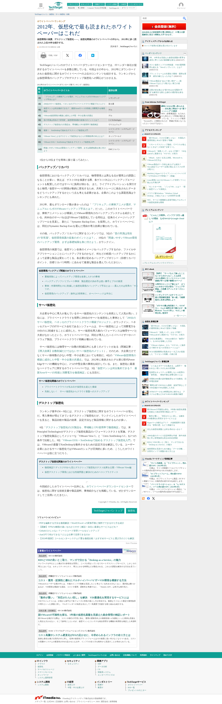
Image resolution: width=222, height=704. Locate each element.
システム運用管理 (45, 678)
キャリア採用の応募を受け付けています (160, 46)
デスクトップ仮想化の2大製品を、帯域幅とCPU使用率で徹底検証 (71, 124)
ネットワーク (43, 675)
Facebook (148, 498)
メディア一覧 (40, 701)
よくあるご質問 (79, 655)
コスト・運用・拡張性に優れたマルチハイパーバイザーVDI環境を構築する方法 (82, 580)
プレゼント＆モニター (137, 690)
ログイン (39, 655)
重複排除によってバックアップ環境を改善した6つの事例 (72, 277)
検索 (184, 18)
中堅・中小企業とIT (76, 687)
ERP (99, 664)
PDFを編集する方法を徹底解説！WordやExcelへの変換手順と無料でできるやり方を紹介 (81, 523)
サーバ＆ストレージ (46, 669)
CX (99, 669)
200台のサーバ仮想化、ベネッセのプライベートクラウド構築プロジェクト (75, 104)
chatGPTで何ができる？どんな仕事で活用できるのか (64, 534)
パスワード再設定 (63, 655)
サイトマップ (155, 655)
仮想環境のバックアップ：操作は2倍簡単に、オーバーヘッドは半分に (79, 293)
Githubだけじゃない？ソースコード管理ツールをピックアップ (69, 531)
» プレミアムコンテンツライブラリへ (158, 263)
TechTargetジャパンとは (97, 655)
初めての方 (167, 655)
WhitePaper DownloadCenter (129, 551)
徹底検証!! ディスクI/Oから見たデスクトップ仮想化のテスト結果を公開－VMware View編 (88, 467)
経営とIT (71, 685)
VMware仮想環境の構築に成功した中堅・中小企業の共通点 (68, 116)
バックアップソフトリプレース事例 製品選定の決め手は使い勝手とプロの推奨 (83, 281)
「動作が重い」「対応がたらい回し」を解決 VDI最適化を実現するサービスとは (83, 597)
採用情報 (113, 701)
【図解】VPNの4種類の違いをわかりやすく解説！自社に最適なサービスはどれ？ (78, 527)
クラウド (41, 664)
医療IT (100, 685)
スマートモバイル (45, 672)
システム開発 (43, 685)
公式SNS (50, 701)
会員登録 (49, 655)
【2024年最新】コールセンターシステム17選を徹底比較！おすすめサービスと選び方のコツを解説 (86, 538)
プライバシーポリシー (86, 701)
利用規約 (143, 655)
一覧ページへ (180, 316)
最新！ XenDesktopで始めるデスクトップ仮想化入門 (66, 130)
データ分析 (102, 667)
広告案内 (59, 701)
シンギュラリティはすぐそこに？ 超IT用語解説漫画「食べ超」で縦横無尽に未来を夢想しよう (170, 297)
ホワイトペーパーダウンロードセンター (108, 486)
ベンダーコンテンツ (153, 53)
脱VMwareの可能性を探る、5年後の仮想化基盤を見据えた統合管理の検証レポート (84, 614)
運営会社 (104, 701)
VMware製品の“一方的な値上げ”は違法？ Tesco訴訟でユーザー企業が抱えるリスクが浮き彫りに (166, 166)
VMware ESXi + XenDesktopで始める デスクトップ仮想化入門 (69, 142)
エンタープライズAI (106, 675)
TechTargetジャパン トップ (108, 510)
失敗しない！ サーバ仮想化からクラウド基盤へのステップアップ (77, 391)
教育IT (100, 687)
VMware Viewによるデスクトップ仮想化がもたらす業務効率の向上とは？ (74, 136)
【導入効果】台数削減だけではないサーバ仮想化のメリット (70, 351)
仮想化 (131, 510)
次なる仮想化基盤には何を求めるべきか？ (164, 429)
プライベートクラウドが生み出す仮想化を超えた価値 (71, 387)
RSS (143, 498)
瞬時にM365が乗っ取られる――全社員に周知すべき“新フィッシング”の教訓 (173, 108)
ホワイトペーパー (135, 685)
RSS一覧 (131, 687)
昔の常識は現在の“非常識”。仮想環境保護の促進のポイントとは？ (71, 120)
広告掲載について (130, 655)
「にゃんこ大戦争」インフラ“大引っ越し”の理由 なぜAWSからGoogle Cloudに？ (166, 218)
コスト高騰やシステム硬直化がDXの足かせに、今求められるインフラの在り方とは (84, 635)
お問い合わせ (115, 655)
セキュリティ (73, 664)
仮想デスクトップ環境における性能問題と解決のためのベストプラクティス (81, 472)
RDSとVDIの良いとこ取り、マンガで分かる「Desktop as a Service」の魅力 (79, 560)
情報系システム (104, 672)
